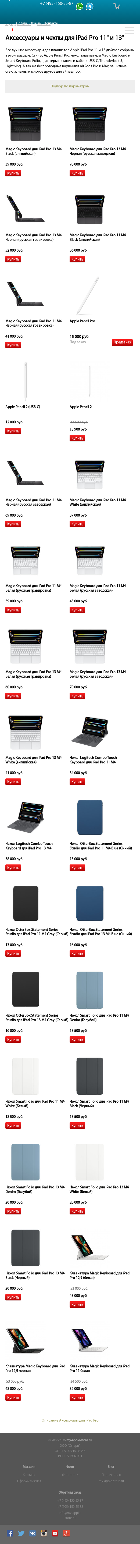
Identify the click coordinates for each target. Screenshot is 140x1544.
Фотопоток (70, 1475)
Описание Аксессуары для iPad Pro (70, 1421)
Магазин (29, 1467)
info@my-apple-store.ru (70, 1516)
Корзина (29, 1475)
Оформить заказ (29, 1481)
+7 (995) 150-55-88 (70, 1507)
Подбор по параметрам (70, 86)
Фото (70, 1467)
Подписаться (111, 1475)
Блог (111, 1467)
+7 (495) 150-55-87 (70, 1500)
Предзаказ (122, 342)
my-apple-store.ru (79, 1440)
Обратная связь (70, 1492)
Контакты (51, 23)
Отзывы (36, 23)
